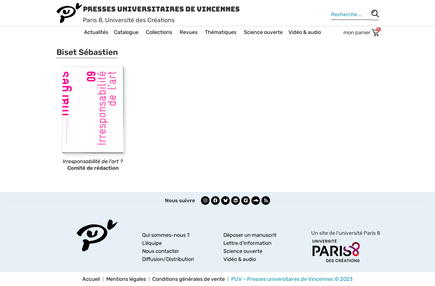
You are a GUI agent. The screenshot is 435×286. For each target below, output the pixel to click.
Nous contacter (160, 251)
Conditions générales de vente (188, 279)
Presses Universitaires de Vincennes (161, 9)
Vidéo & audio (304, 32)
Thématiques (221, 32)
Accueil (91, 279)
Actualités (96, 32)
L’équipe (152, 243)
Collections (160, 32)
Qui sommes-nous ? (166, 235)
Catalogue (127, 32)
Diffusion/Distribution (168, 259)
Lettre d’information (247, 243)
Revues (189, 32)
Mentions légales (126, 279)
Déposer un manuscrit (249, 235)
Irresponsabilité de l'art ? (93, 161)
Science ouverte (263, 32)
